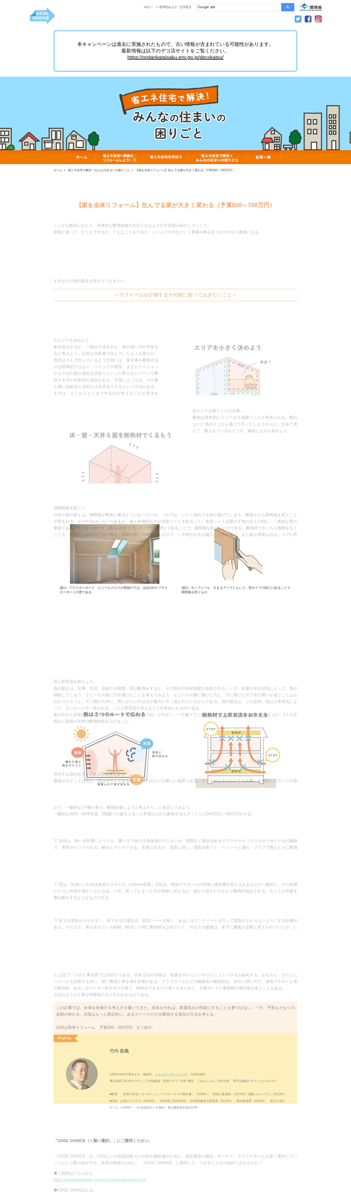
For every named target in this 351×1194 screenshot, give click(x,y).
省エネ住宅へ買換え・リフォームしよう (119, 157)
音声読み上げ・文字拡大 (175, 7)
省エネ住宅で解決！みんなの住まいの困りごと (217, 157)
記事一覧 (263, 157)
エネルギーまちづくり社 (171, 1088)
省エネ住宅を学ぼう (166, 157)
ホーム (83, 157)
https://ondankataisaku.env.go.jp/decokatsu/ (175, 57)
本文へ (148, 7)
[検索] (237, 7)
